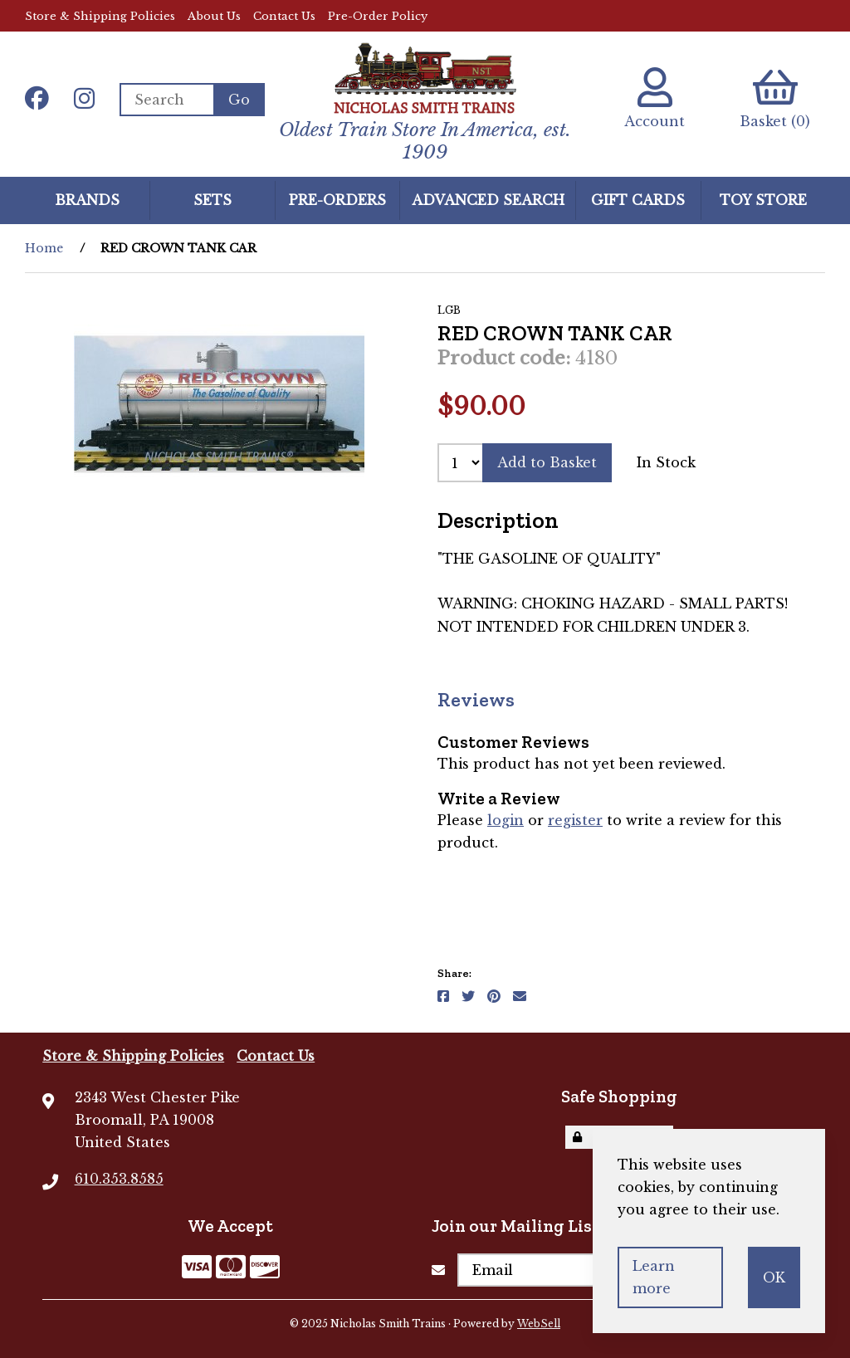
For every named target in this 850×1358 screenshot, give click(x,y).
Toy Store (763, 200)
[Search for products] (166, 99)
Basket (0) (775, 98)
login (505, 820)
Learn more (654, 1277)
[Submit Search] (239, 99)
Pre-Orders (337, 200)
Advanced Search (488, 200)
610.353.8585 (119, 1178)
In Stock (666, 462)
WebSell (538, 1323)
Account (654, 98)
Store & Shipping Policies (100, 16)
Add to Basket (547, 462)
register (575, 820)
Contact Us (284, 16)
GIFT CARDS (638, 200)
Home (44, 248)
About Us (214, 16)
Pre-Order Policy (377, 16)
